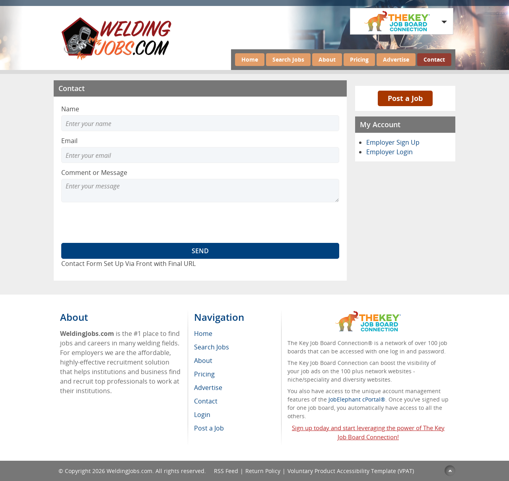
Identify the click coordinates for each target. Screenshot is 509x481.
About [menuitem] (203, 360)
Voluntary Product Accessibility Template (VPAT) (351, 471)
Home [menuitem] (203, 333)
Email (69, 140)
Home (249, 59)
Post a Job (405, 98)
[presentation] (121, 222)
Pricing (359, 59)
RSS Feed (226, 471)
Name (70, 109)
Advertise (396, 59)
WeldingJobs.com (129, 471)
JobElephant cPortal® (356, 399)
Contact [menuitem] (206, 401)
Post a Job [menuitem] (209, 428)
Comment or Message (94, 172)
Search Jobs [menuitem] (211, 347)
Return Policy (262, 471)
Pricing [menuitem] (204, 374)
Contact (434, 59)
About (327, 59)
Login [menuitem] (202, 414)
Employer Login (389, 151)
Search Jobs (288, 59)
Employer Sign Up (393, 142)
